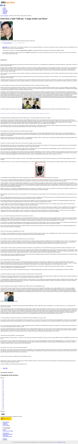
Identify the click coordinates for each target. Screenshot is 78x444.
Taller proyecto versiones (8, 430)
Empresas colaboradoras (8, 434)
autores (4, 9)
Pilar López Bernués (7, 42)
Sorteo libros (5, 435)
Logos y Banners (6, 425)
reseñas (4, 7)
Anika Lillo (5, 424)
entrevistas (5, 10)
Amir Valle (4, 47)
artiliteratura (5, 11)
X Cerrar (63, 442)
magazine (5, 12)
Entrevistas (6, 15)
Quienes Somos (6, 422)
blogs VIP (5, 13)
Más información (59, 442)
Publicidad (5, 423)
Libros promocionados (7, 436)
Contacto (5, 438)
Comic (4, 429)
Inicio (1, 15)
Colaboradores (6, 433)
